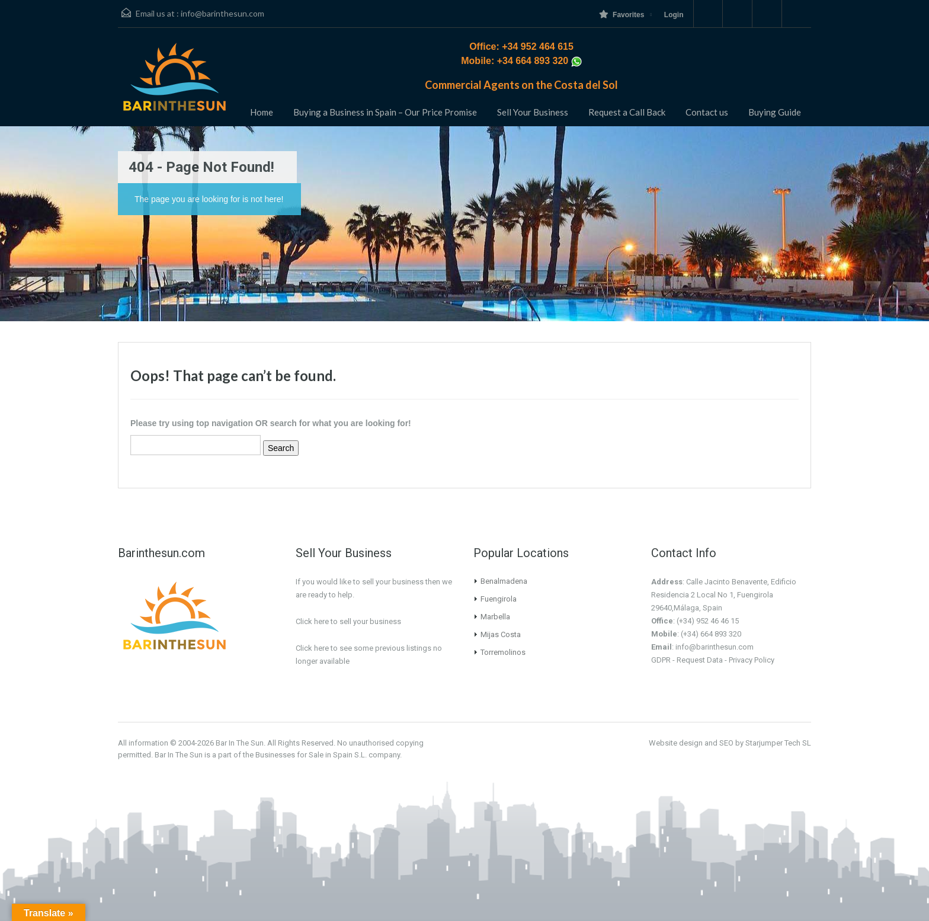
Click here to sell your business (348, 621)
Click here (312, 648)
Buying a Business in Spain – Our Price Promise (385, 112)
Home (261, 112)
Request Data (700, 659)
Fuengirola (498, 598)
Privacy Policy (751, 659)
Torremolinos (503, 652)
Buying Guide (774, 112)
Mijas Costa (500, 634)
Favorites (621, 14)
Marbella (495, 616)
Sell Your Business (532, 112)
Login (674, 15)
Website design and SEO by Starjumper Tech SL (730, 742)
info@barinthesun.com (222, 13)
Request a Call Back (626, 112)
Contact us (706, 112)
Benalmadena (503, 581)
